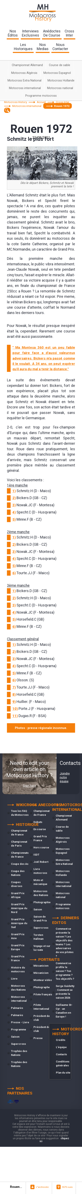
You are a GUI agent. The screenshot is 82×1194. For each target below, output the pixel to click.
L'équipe (61, 1047)
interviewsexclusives (30, 33)
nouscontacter (60, 47)
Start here (29, 786)
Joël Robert (40, 861)
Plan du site (63, 1072)
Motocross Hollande (61, 80)
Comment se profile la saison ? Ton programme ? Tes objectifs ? (65, 971)
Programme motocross (41, 95)
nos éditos (13, 33)
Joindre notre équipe (65, 777)
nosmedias (43, 47)
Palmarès (17, 1008)
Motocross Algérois (24, 73)
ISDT (36, 854)
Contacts (61, 1054)
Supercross (18, 1043)
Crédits (60, 1040)
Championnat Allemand (27, 65)
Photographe (41, 987)
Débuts (37, 822)
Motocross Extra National (24, 80)
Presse (38, 1038)
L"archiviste (42, 1187)
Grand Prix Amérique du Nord (19, 908)
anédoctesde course (52, 33)
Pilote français (42, 994)
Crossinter (69, 33)
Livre (14, 978)
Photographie (42, 902)
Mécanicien (40, 965)
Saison (15, 1036)
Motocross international (25, 88)
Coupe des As (19, 863)
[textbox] (7, 110)
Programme (18, 1029)
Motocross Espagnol (57, 73)
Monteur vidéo (42, 980)
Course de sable (59, 65)
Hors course (41, 847)
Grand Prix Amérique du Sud (19, 923)
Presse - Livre (20, 1022)
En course (39, 829)
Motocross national (60, 88)
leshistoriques (23, 47)
